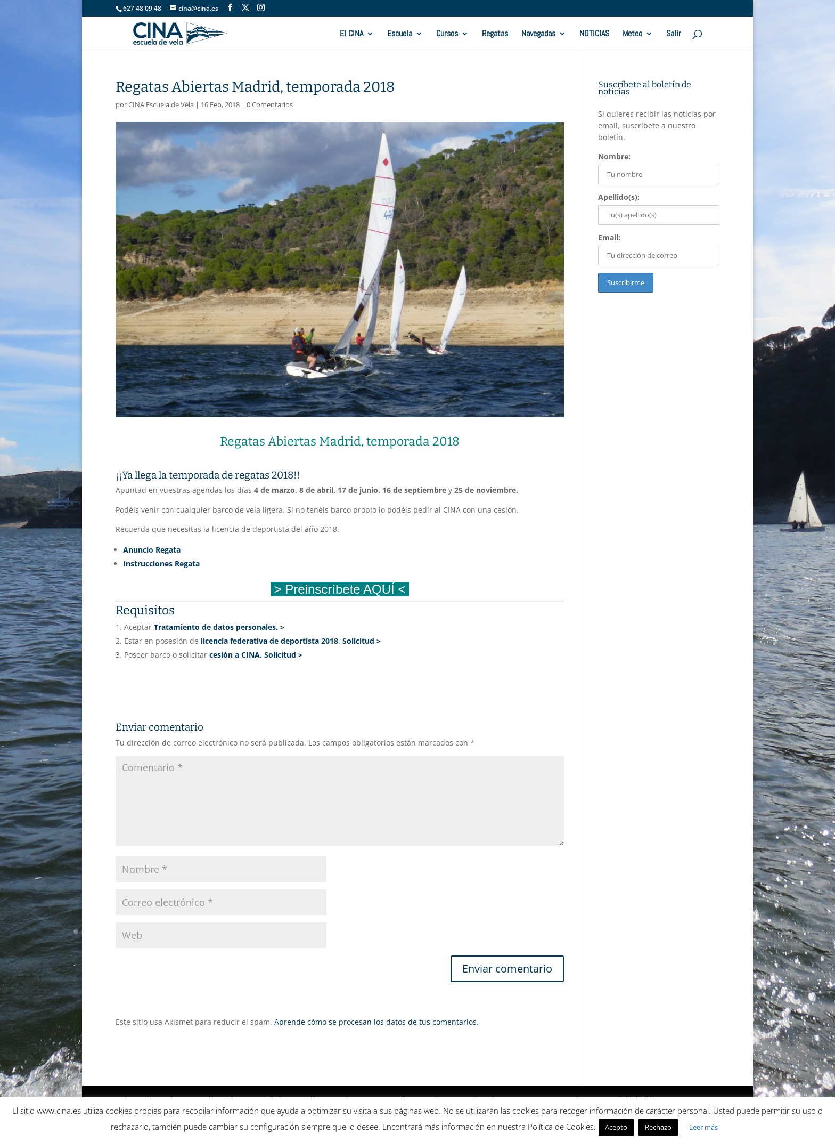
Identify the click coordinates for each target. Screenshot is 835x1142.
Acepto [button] (616, 1127)
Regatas (495, 34)
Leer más (703, 1127)
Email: (609, 237)
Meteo (632, 34)
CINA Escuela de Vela (161, 104)
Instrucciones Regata (161, 563)
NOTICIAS (594, 34)
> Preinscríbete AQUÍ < (340, 589)
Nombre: (614, 156)
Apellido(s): (619, 197)
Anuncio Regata (152, 550)
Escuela (399, 34)
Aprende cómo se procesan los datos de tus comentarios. (376, 1022)
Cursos (447, 34)
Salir (673, 34)
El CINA (351, 34)
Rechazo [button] (658, 1127)
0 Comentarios (270, 104)
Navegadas (538, 34)
